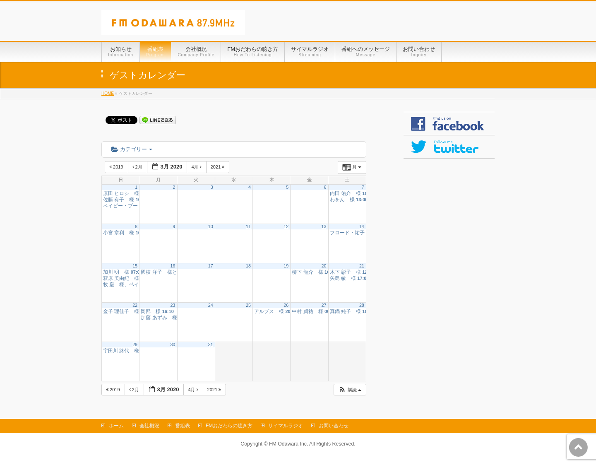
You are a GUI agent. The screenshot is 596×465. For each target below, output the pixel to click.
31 (210, 344)
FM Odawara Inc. (288, 444)
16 (172, 265)
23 (172, 305)
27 (324, 305)
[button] (349, 389)
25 (248, 305)
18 (248, 265)
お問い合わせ (333, 426)
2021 (218, 166)
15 (134, 265)
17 (210, 265)
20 (324, 265)
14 (361, 226)
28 (361, 305)
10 (210, 226)
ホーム (116, 426)
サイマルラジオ (285, 426)
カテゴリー (131, 149)
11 (248, 226)
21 (361, 265)
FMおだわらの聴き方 (229, 426)
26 (286, 305)
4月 (196, 166)
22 (134, 305)
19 (286, 265)
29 (134, 344)
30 (172, 344)
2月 (138, 166)
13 (324, 226)
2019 (117, 166)
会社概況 (149, 426)
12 (286, 226)
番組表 (182, 426)
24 (210, 305)
